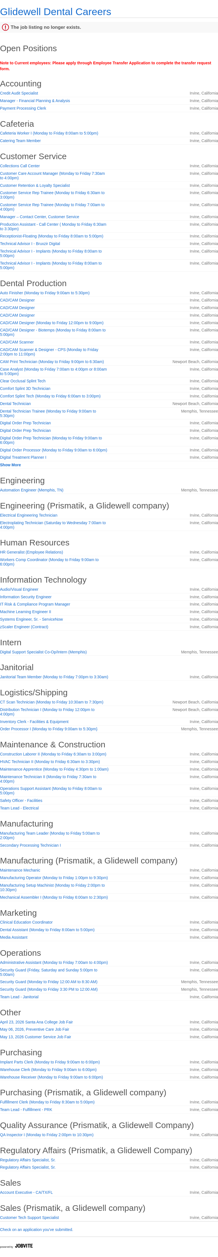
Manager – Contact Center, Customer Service (39, 217)
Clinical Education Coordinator (26, 922)
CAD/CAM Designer (17, 300)
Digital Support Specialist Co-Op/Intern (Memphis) (43, 652)
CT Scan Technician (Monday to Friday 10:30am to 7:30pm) (51, 702)
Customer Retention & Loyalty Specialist (35, 185)
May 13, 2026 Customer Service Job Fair (35, 1037)
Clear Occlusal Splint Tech (23, 381)
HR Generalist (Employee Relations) (31, 552)
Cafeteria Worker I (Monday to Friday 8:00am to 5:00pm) (49, 133)
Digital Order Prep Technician (25, 423)
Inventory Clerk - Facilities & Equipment (34, 721)
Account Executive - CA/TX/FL (26, 1192)
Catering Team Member (20, 140)
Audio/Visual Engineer (19, 589)
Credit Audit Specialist (19, 93)
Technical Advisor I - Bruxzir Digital (30, 243)
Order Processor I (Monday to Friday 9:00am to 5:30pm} (49, 729)
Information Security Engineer (25, 597)
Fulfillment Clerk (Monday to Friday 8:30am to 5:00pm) (47, 1102)
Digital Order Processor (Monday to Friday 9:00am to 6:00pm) (53, 450)
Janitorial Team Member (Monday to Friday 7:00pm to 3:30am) (54, 677)
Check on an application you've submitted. (36, 1229)
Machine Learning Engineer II (25, 611)
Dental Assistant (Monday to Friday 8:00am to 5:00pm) (47, 930)
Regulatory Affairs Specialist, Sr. (28, 1160)
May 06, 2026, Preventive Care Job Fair (34, 1029)
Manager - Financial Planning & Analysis (35, 100)
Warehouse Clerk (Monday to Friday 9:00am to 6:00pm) (48, 1069)
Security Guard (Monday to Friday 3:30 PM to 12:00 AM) (49, 989)
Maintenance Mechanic (20, 870)
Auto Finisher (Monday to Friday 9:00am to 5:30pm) (45, 293)
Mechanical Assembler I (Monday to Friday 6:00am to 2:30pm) (54, 897)
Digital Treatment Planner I (23, 457)
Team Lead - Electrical (19, 808)
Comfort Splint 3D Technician (25, 388)
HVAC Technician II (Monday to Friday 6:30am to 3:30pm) (50, 761)
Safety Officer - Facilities (21, 800)
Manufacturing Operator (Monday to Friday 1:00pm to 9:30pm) (54, 877)
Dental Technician (15, 403)
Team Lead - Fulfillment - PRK (26, 1109)
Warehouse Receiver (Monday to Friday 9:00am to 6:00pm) (51, 1077)
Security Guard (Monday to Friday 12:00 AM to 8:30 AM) (49, 982)
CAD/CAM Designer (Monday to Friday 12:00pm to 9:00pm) (51, 323)
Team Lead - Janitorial (19, 997)
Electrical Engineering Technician (28, 515)
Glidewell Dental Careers (55, 11)
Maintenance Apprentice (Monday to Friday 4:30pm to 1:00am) (54, 769)
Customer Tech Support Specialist (29, 1217)
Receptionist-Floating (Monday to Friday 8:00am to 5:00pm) (51, 236)
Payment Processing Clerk (23, 108)
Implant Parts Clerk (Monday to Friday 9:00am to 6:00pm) (50, 1062)
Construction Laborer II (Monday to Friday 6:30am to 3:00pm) (53, 754)
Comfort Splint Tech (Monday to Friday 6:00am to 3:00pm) (50, 396)
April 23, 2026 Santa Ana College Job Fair (36, 1022)
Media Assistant (13, 937)
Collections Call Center (20, 166)
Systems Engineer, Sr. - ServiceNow (31, 619)
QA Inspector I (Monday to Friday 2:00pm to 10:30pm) (47, 1135)
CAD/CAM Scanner (17, 342)
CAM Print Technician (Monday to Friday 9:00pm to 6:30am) (52, 361)
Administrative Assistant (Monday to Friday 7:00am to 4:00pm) (54, 962)
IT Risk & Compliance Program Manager (35, 604)
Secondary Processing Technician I (30, 845)
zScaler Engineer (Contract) (24, 627)
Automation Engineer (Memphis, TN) (31, 490)
